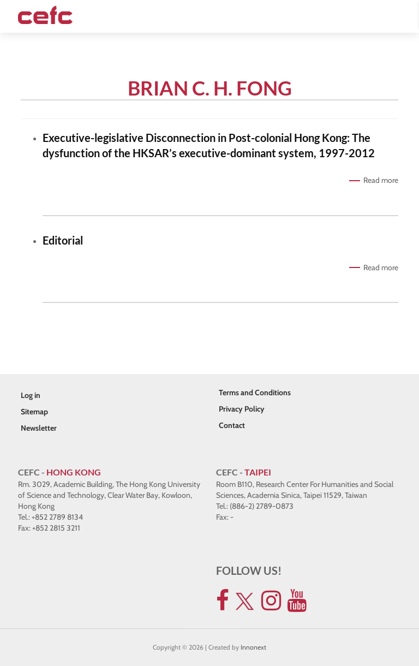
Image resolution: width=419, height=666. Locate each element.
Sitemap (34, 412)
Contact (232, 425)
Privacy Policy (242, 409)
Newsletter (39, 428)
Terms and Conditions (255, 392)
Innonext (253, 647)
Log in (30, 395)
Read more (380, 180)
